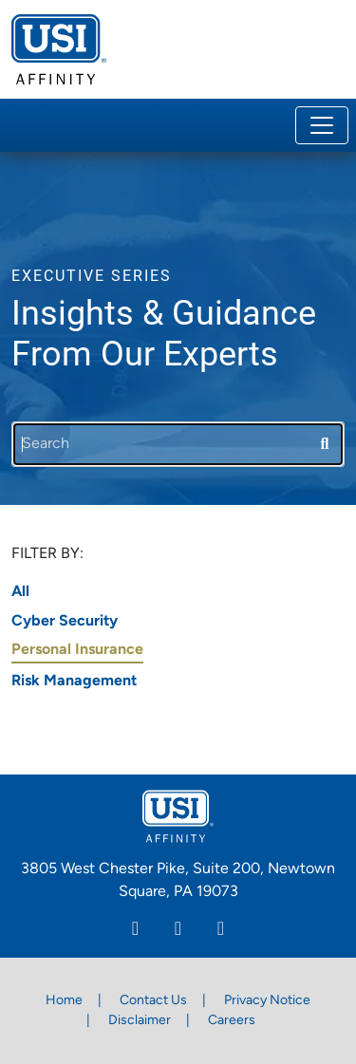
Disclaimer (139, 1021)
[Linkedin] (135, 931)
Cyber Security (64, 621)
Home (64, 1001)
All (20, 592)
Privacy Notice (267, 1001)
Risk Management (74, 681)
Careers (231, 1021)
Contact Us (153, 1001)
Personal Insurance (77, 650)
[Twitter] (221, 931)
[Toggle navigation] (321, 125)
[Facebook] (178, 931)
